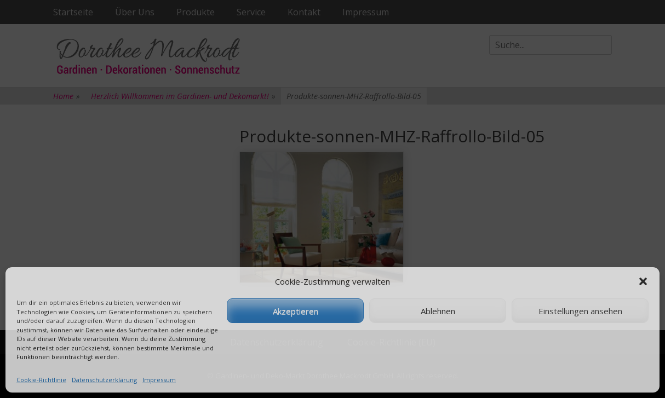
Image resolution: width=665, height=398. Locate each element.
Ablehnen (438, 310)
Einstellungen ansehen (580, 310)
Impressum (159, 380)
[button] (643, 281)
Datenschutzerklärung (104, 380)
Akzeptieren (295, 310)
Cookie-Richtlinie (41, 380)
